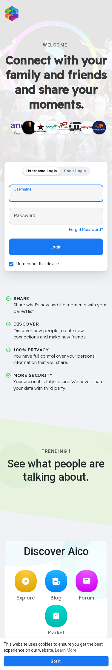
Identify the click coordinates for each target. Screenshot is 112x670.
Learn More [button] (65, 650)
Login (56, 247)
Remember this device (37, 263)
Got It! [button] (56, 661)
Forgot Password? (86, 229)
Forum (87, 585)
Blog (56, 585)
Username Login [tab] (41, 171)
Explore (26, 585)
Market (56, 620)
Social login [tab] (75, 171)
